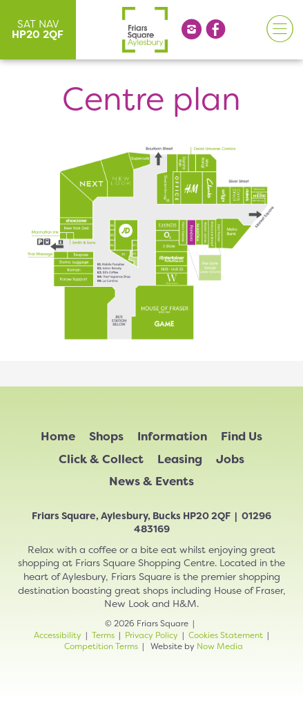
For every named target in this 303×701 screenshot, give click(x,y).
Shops (106, 436)
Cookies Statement (225, 635)
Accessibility (57, 635)
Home (58, 436)
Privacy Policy (151, 635)
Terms (103, 635)
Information (172, 436)
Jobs (230, 459)
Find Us (241, 436)
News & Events (151, 481)
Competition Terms (101, 646)
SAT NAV (37, 29)
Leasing (179, 459)
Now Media (220, 646)
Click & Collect (101, 459)
